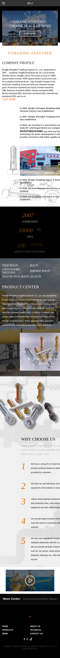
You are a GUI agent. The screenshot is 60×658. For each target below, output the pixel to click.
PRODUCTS (7, 630)
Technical (35, 630)
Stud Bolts (10, 265)
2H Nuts (35, 276)
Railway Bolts (40, 270)
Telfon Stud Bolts (15, 276)
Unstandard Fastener (11, 271)
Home (5, 626)
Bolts (34, 265)
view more (30, 34)
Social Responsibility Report (40, 598)
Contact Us (36, 633)
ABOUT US (35, 626)
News (5, 633)
